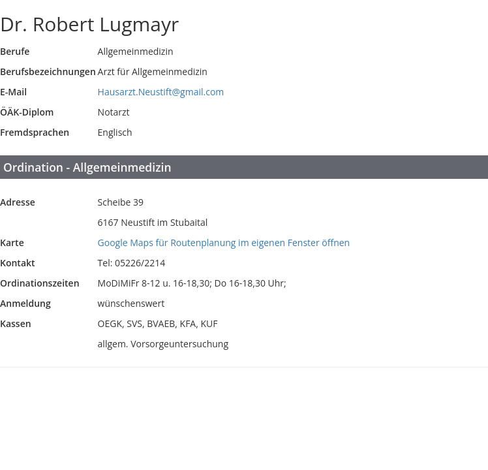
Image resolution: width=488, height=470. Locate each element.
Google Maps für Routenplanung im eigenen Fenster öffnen (224, 242)
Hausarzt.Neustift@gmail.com (161, 92)
